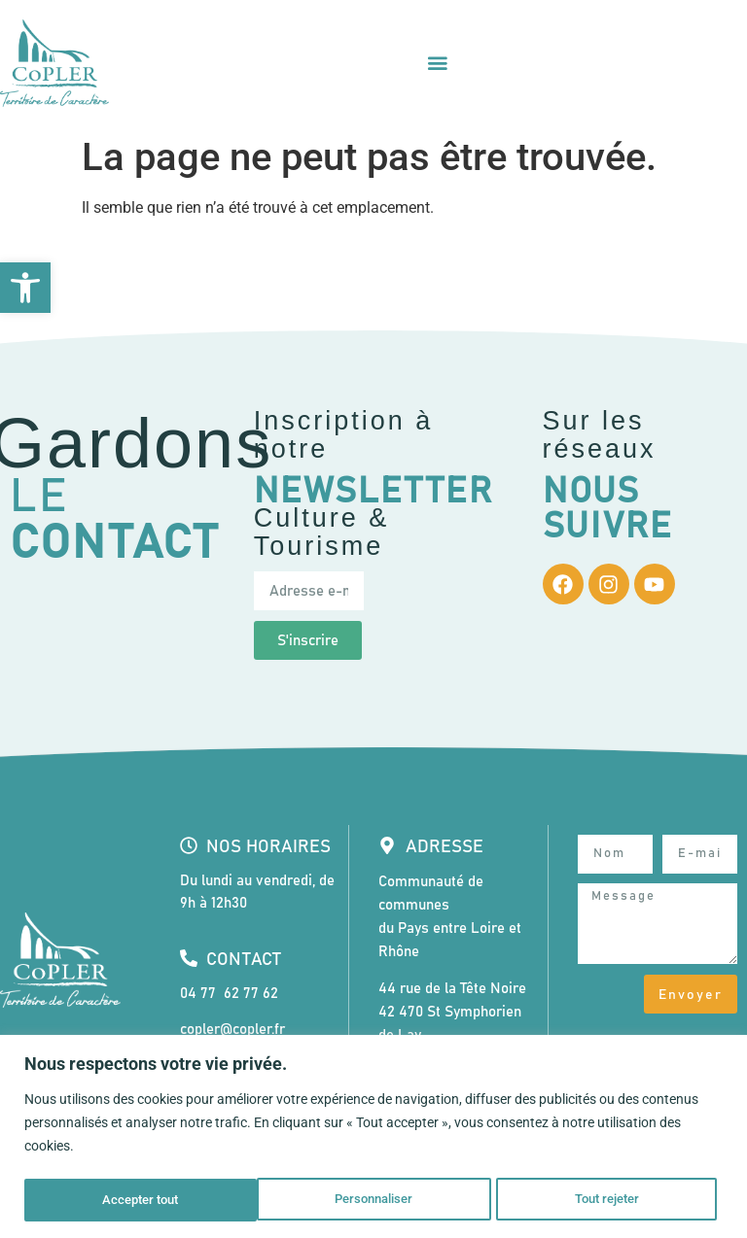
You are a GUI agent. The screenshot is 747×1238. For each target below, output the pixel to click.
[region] (373, 1137)
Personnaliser (140, 1200)
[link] (25, 287)
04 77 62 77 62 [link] (229, 993)
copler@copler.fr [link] (232, 1029)
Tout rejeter (374, 1200)
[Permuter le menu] (437, 63)
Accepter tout (608, 1200)
